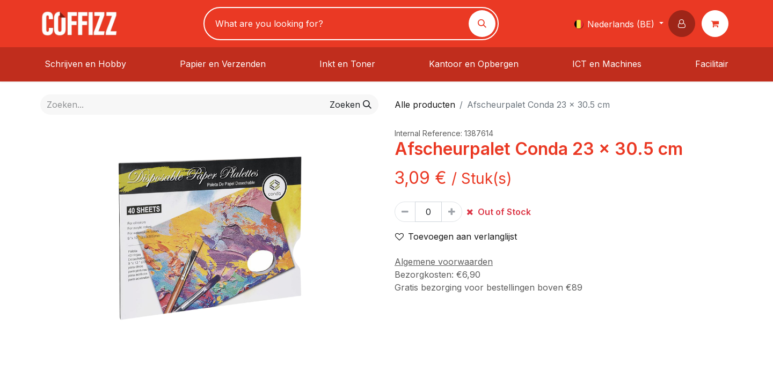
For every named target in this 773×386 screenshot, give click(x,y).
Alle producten (425, 104)
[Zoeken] (482, 23)
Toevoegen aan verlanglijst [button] (456, 236)
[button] (683, 23)
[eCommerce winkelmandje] (717, 23)
